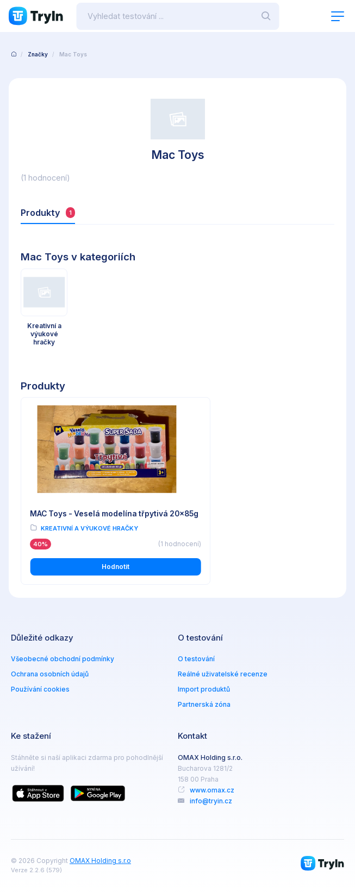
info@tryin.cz (211, 802)
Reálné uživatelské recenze (222, 675)
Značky (38, 54)
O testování (196, 660)
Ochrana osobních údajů (50, 675)
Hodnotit (97, 568)
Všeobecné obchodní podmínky (62, 660)
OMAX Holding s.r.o (100, 862)
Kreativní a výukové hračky (89, 530)
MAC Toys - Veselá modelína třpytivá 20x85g (83, 511)
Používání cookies (40, 690)
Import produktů (204, 690)
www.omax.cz (212, 791)
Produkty (48, 212)
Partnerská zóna (204, 705)
